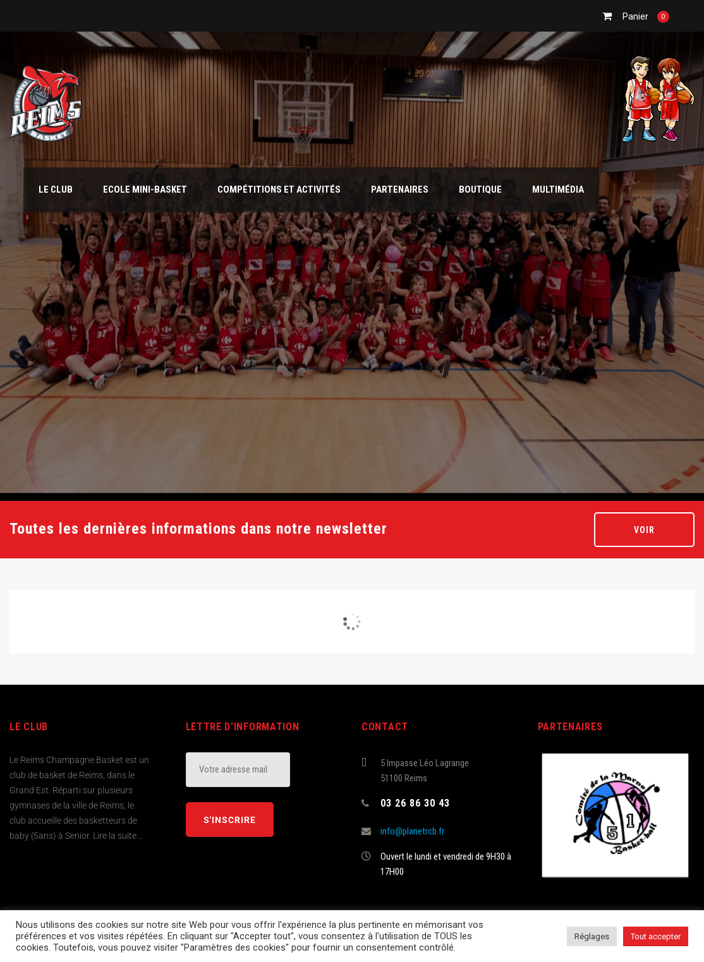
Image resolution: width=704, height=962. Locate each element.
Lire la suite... (117, 836)
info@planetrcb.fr (412, 831)
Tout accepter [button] (656, 936)
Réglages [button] (591, 936)
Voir (644, 530)
